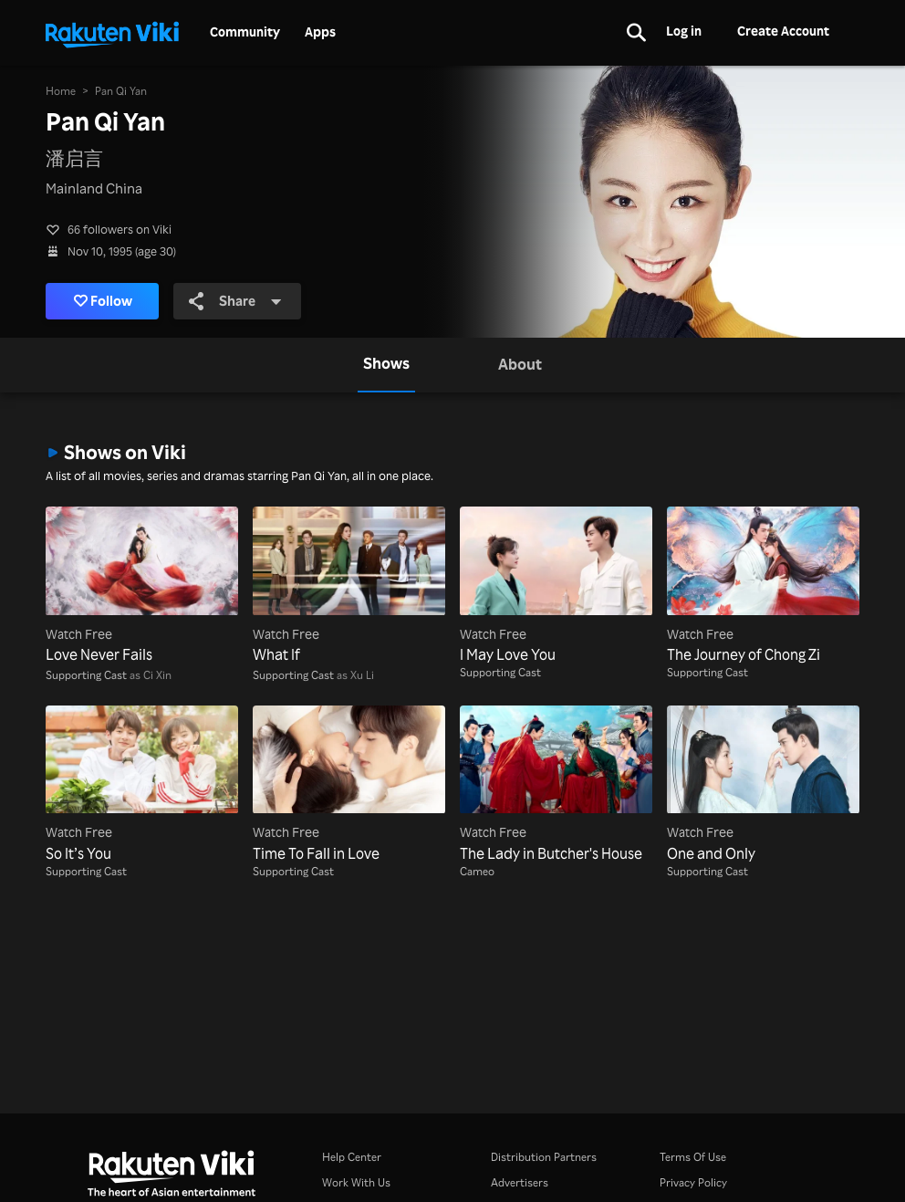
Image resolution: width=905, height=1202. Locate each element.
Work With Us (356, 1182)
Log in (684, 30)
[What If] (349, 586)
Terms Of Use (693, 1157)
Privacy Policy (693, 1182)
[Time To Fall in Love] (349, 785)
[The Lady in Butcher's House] (556, 785)
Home (61, 91)
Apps (320, 32)
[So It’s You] (142, 785)
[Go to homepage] (112, 32)
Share (235, 301)
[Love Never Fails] (142, 586)
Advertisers (519, 1182)
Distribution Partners (544, 1157)
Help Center (351, 1157)
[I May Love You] (556, 586)
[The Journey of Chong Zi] (763, 586)
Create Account (783, 30)
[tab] (386, 365)
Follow (103, 301)
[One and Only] (763, 785)
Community (245, 32)
